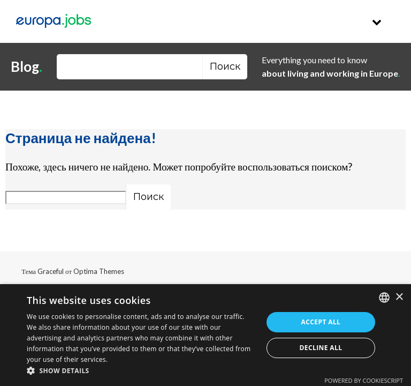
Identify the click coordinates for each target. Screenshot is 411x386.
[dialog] (205, 335)
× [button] (399, 297)
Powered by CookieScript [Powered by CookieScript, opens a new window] (363, 380)
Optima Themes (98, 271)
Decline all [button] (321, 347)
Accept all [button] (321, 321)
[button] (141, 371)
